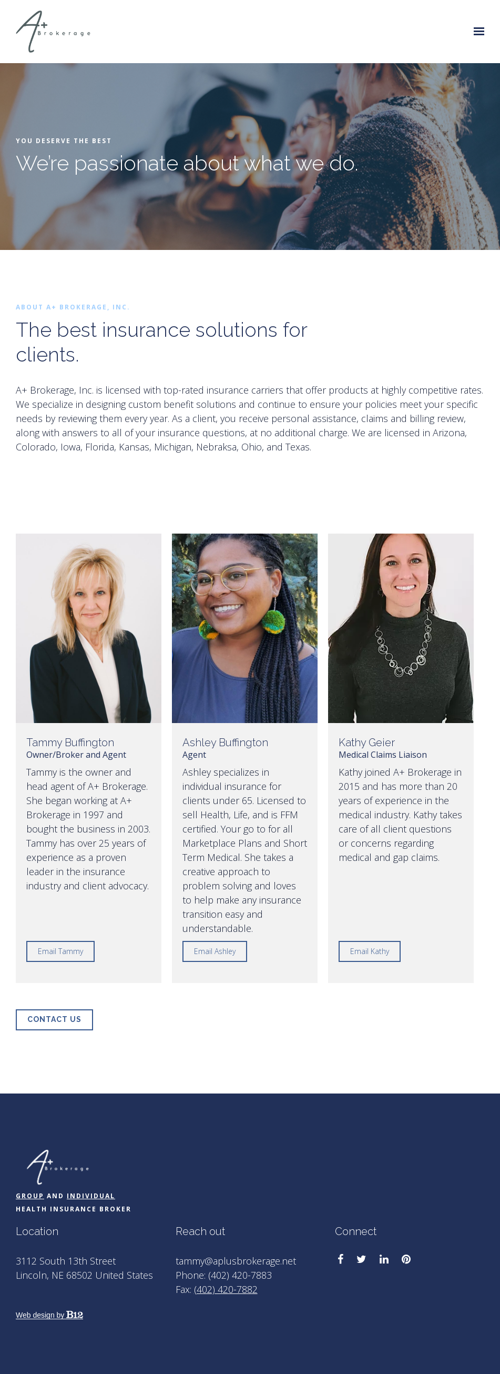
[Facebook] (340, 1259)
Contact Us (54, 1019)
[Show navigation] (476, 31)
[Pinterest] (406, 1259)
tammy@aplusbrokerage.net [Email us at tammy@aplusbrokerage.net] (236, 1261)
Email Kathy (369, 951)
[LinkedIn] (384, 1259)
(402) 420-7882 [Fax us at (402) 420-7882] (226, 1289)
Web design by (49, 1315)
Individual (91, 1195)
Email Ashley (215, 951)
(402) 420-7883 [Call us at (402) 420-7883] (240, 1275)
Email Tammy (60, 951)
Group (30, 1195)
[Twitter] (361, 1259)
